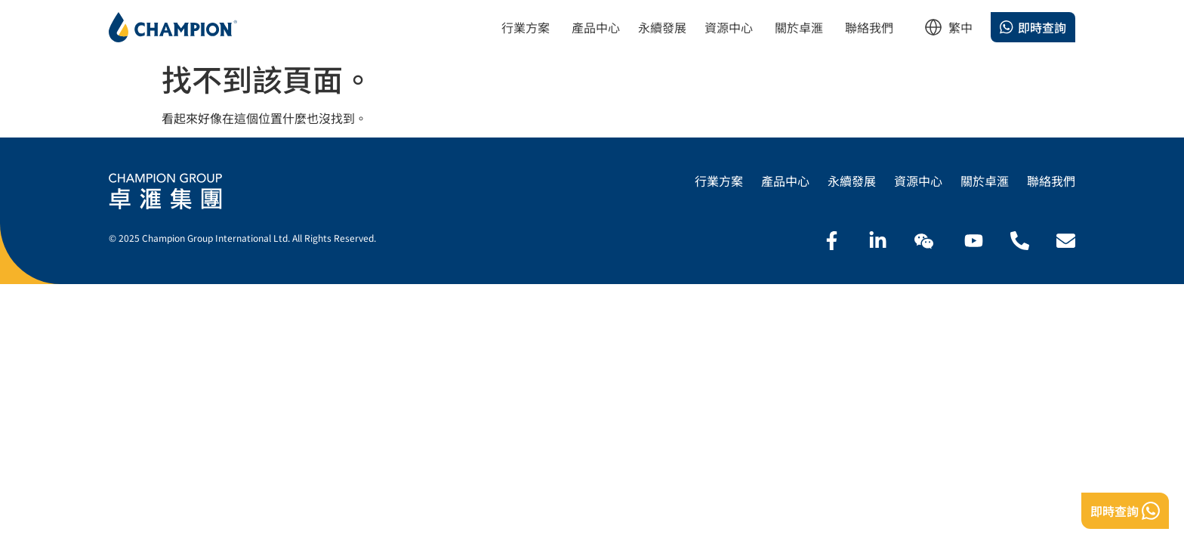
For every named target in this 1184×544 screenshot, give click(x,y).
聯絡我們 (1051, 181)
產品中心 (785, 181)
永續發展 (852, 181)
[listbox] (960, 31)
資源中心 (918, 181)
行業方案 (719, 181)
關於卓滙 (984, 181)
